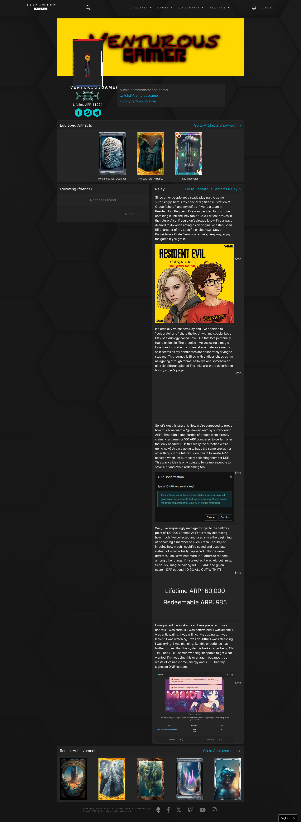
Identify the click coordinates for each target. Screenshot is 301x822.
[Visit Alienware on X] (179, 810)
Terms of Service (102, 808)
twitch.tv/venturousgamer (139, 95)
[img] (88, 8)
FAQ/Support (88, 808)
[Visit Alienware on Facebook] (168, 810)
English (285, 818)
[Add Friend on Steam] (88, 112)
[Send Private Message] (97, 112)
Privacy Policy (117, 808)
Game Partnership (142, 808)
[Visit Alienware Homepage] (158, 810)
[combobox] (288, 818)
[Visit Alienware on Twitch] (190, 810)
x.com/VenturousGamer (138, 101)
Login (267, 7)
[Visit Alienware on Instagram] (214, 810)
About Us (129, 808)
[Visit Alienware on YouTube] (202, 810)
